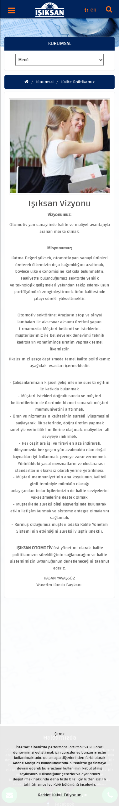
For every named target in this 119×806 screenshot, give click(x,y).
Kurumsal (45, 82)
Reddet (44, 795)
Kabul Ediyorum (66, 795)
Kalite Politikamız (78, 82)
